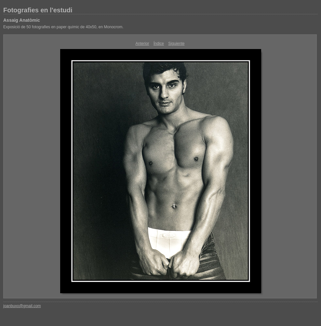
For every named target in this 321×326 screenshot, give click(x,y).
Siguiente (176, 43)
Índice (159, 43)
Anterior (142, 43)
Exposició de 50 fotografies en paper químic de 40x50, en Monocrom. (63, 27)
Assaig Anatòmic (21, 20)
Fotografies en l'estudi (38, 10)
